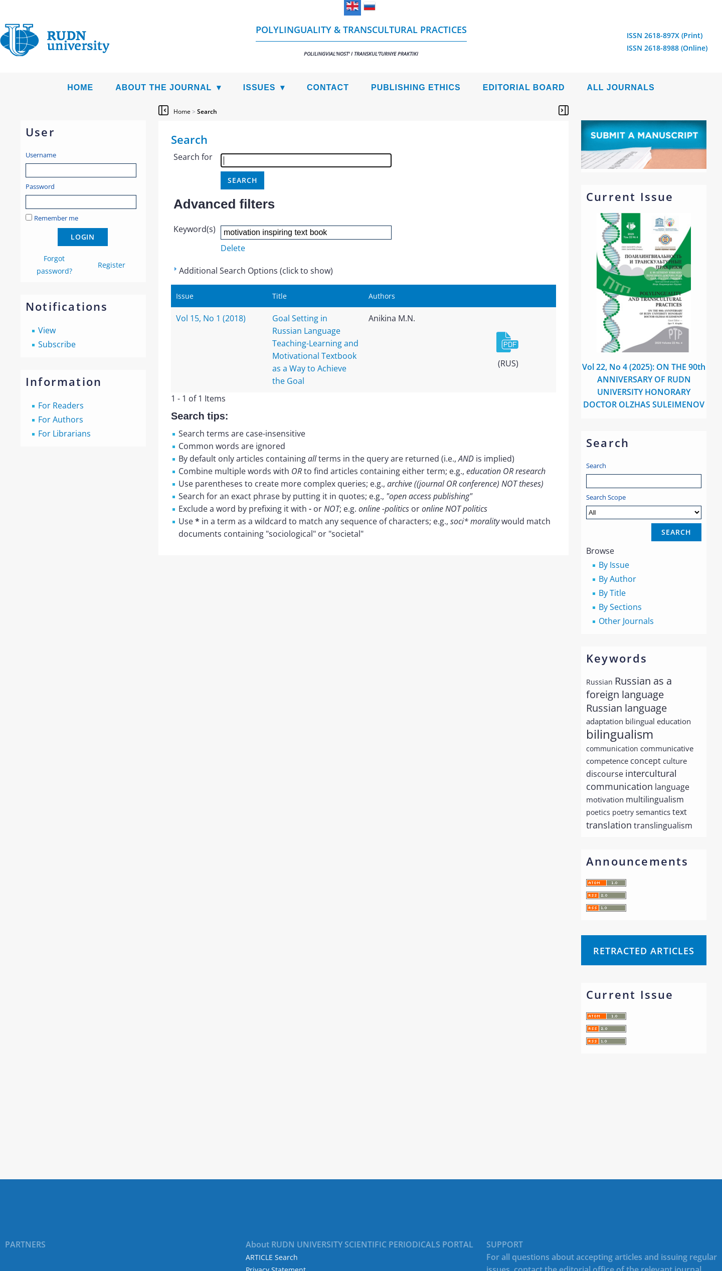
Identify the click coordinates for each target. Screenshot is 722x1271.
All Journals (621, 87)
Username (41, 154)
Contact (328, 87)
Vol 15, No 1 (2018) (211, 318)
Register (111, 265)
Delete (233, 248)
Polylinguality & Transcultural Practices (361, 40)
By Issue (614, 564)
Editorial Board (524, 87)
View (47, 330)
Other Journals (626, 620)
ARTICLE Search (272, 1257)
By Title (612, 592)
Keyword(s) (194, 229)
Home (80, 87)
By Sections (620, 606)
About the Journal (163, 87)
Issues (259, 87)
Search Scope (643, 506)
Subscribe (57, 344)
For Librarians (64, 433)
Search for (193, 156)
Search (596, 465)
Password (40, 186)
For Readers (61, 405)
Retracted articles (643, 951)
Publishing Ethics (416, 87)
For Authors (60, 419)
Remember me (56, 218)
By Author (617, 578)
